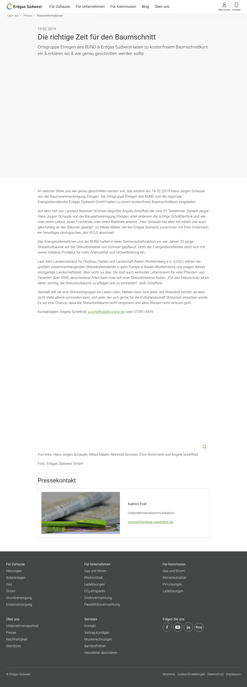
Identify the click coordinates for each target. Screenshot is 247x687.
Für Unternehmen (90, 6)
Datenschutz (215, 674)
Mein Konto (224, 6)
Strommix (169, 674)
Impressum (233, 674)
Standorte (13, 646)
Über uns (162, 6)
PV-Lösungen (172, 584)
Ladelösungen (94, 584)
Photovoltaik (93, 578)
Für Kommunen (123, 6)
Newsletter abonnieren (100, 653)
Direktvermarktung (98, 598)
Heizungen (14, 571)
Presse (28, 15)
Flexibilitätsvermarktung (102, 604)
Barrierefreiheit (95, 646)
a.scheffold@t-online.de (106, 312)
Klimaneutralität (174, 578)
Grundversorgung (19, 598)
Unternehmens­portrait (22, 626)
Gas (9, 584)
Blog (145, 6)
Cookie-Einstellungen (191, 674)
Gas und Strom (95, 571)
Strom (10, 591)
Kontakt (236, 6)
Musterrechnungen (98, 639)
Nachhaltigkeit (16, 639)
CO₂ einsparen (94, 591)
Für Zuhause (59, 6)
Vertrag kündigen (96, 632)
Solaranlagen (16, 578)
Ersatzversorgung (19, 604)
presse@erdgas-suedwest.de (150, 522)
